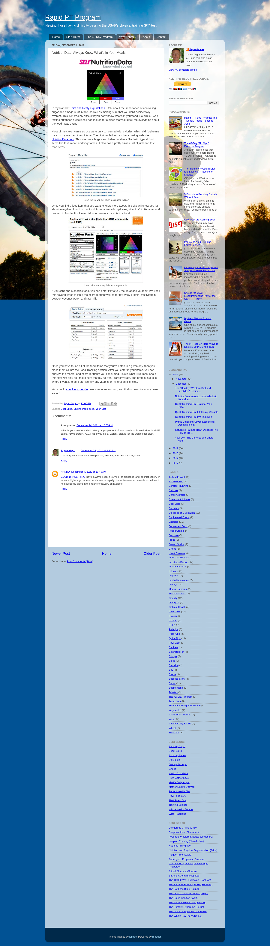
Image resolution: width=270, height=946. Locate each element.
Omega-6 (174, 602)
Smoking (174, 665)
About (146, 36)
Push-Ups (174, 633)
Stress (172, 674)
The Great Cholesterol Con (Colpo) (188, 893)
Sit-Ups (173, 656)
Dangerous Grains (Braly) (183, 827)
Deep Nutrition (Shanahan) (184, 832)
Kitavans (173, 571)
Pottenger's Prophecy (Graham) (186, 859)
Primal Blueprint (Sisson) (183, 871)
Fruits (172, 539)
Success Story (177, 678)
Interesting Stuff (177, 566)
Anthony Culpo (177, 746)
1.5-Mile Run (176, 481)
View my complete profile (183, 69)
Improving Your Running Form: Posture (197, 243)
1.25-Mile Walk (177, 477)
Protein (173, 616)
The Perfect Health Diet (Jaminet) (187, 902)
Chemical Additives (179, 499)
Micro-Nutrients (177, 593)
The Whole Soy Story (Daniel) (185, 916)
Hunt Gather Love (179, 777)
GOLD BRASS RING (73, 476)
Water (172, 719)
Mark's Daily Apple (179, 782)
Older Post (152, 553)
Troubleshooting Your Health (185, 705)
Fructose (174, 535)
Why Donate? (127, 36)
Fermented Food (178, 526)
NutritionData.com (63, 139)
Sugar (172, 683)
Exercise (173, 521)
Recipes (173, 647)
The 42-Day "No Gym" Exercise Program (196, 145)
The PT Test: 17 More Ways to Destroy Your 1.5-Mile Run (201, 345)
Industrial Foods (178, 557)
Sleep (172, 660)
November (182, 378)
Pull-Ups (173, 629)
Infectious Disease (179, 562)
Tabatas (173, 692)
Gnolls (172, 768)
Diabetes (174, 508)
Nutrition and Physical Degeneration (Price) (193, 850)
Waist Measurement (180, 714)
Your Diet (101, 408)
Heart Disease (177, 553)
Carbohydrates (177, 494)
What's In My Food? (180, 723)
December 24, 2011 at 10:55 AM (94, 425)
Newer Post (61, 553)
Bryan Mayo (71, 403)
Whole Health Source (181, 809)
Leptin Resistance (179, 580)
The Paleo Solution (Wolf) (183, 898)
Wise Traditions (177, 813)
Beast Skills (175, 750)
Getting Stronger (178, 764)
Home (56, 36)
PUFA (172, 625)
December (182, 383)
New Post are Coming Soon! (200, 219)
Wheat (172, 728)
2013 (176, 453)
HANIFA (65, 471)
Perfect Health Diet (179, 791)
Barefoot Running (178, 485)
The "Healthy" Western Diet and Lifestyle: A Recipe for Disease (199, 171)
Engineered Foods (84, 408)
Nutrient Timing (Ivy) (180, 845)
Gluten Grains (176, 544)
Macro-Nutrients (178, 589)
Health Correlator (178, 773)
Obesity (173, 598)
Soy (171, 669)
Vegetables (175, 710)
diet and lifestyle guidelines (88, 108)
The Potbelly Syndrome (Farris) (186, 907)
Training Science (178, 804)
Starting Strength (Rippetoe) (184, 875)
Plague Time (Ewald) (180, 854)
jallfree (133, 936)
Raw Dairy (174, 642)
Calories (173, 490)
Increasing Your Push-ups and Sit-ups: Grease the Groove (201, 269)
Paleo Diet (174, 611)
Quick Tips (175, 638)
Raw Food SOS (177, 795)
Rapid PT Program (73, 17)
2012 (176, 448)
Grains (172, 548)
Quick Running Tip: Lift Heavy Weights (196, 412)
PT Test (173, 620)
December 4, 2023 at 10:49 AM (88, 471)
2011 (176, 374)
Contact (161, 36)
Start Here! (73, 36)
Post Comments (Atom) (80, 561)
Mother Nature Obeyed (181, 786)
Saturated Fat (176, 651)
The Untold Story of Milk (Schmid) (188, 911)
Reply (64, 438)
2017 (176, 463)
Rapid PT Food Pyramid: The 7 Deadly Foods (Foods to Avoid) (200, 120)
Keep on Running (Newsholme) (186, 841)
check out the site (77, 389)
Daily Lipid (174, 759)
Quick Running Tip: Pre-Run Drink (194, 416)
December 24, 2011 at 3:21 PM (98, 450)
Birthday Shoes (177, 755)
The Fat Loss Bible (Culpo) (184, 889)
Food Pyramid (176, 530)
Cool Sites (66, 408)
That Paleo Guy (177, 800)
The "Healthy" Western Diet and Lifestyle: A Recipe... (193, 389)
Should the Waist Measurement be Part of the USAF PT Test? (199, 295)
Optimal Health (177, 607)
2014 (176, 458)
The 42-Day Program (99, 36)
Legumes (174, 575)
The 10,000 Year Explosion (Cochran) (190, 880)
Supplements (176, 687)
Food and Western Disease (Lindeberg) (191, 836)
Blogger (156, 936)
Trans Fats (175, 701)
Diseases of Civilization (182, 512)
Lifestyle (173, 584)
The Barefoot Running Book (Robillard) (190, 884)
